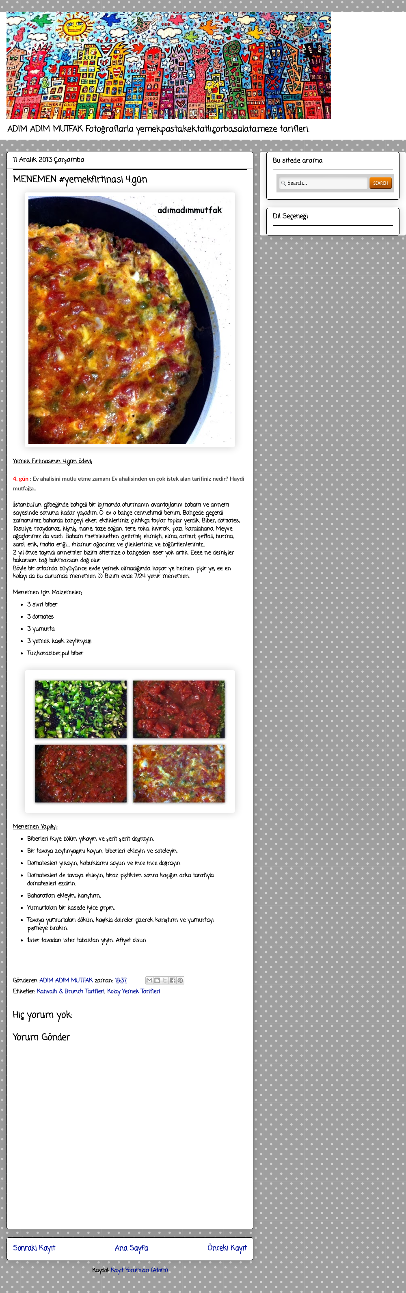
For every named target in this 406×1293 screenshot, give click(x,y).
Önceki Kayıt (227, 1248)
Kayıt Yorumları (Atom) (139, 1271)
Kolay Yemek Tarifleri (133, 992)
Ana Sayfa (131, 1248)
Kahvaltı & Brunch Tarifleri (70, 992)
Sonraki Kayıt (34, 1248)
